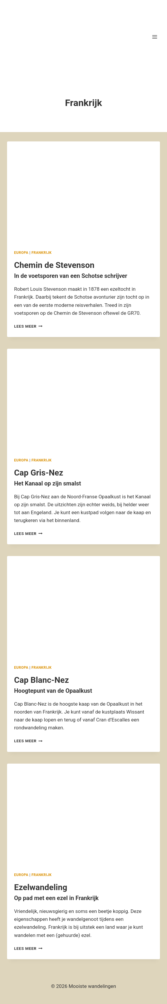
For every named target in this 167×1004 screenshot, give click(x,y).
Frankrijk (41, 253)
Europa (21, 253)
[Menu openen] (154, 36)
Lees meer (28, 326)
